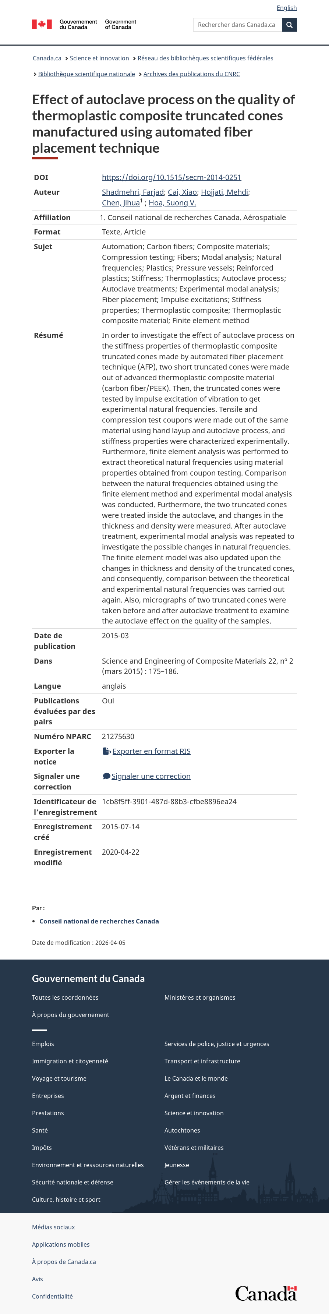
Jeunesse (176, 1165)
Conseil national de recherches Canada (99, 920)
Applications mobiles (61, 1244)
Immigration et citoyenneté (70, 1061)
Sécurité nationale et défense (72, 1182)
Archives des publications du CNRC (192, 74)
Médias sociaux (53, 1227)
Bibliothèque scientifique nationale (86, 74)
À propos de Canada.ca (64, 1262)
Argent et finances (190, 1096)
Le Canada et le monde (196, 1078)
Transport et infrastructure (202, 1061)
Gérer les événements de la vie (207, 1182)
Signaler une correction (147, 776)
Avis (37, 1279)
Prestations (48, 1113)
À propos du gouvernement (70, 1015)
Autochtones (182, 1130)
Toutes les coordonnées (65, 997)
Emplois (43, 1044)
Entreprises (48, 1096)
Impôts (42, 1148)
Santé (40, 1130)
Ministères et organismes (200, 997)
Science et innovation (99, 58)
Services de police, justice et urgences (216, 1044)
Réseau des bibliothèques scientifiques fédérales (205, 58)
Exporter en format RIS (147, 751)
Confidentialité (52, 1296)
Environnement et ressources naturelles (88, 1165)
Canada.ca (47, 58)
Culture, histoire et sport (66, 1199)
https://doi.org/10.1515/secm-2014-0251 (171, 177)
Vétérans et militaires (194, 1148)
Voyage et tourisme (59, 1078)
